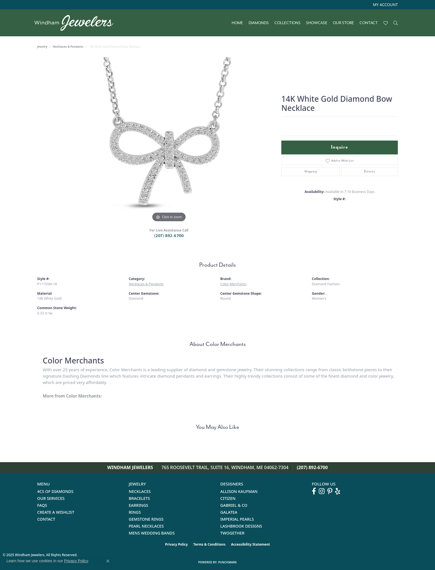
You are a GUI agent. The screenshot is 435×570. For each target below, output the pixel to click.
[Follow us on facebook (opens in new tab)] (314, 491)
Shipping (310, 171)
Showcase (316, 23)
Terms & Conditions (209, 544)
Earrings (138, 505)
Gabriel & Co (233, 505)
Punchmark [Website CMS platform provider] (227, 562)
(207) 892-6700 (169, 235)
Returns (369, 171)
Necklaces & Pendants (68, 47)
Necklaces (140, 491)
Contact (369, 23)
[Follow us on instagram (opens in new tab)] (322, 491)
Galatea (228, 512)
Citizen (228, 498)
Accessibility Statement (250, 544)
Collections (287, 23)
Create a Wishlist (55, 512)
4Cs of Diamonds (55, 491)
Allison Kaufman (239, 491)
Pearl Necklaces (146, 526)
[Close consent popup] (108, 561)
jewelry (42, 47)
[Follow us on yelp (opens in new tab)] (337, 491)
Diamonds (259, 23)
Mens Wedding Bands (152, 533)
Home (237, 23)
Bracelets (139, 498)
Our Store (343, 23)
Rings (135, 512)
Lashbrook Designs (241, 526)
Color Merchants (233, 284)
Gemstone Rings (146, 519)
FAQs (42, 505)
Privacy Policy (176, 544)
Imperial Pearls (237, 519)
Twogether (232, 533)
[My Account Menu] (385, 4)
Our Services (51, 498)
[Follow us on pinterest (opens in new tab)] (329, 491)
